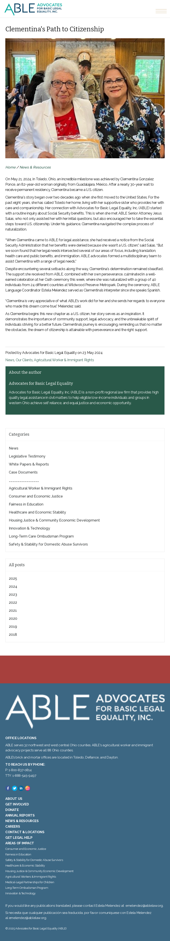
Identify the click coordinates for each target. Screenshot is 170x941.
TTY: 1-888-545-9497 (20, 776)
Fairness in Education (26, 504)
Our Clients (24, 360)
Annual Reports (20, 815)
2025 (13, 578)
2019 (13, 626)
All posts (17, 564)
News (9, 360)
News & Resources (35, 167)
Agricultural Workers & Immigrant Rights (30, 876)
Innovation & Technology (29, 528)
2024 (13, 586)
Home (10, 167)
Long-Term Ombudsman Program (26, 887)
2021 (13, 610)
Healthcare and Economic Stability (37, 512)
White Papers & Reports (29, 464)
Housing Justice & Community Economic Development (54, 520)
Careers (12, 827)
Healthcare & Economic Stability (25, 865)
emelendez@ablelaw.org (144, 906)
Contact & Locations (24, 832)
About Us (13, 799)
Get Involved (17, 804)
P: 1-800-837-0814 (18, 770)
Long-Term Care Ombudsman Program (41, 536)
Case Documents (23, 472)
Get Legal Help (18, 838)
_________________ (24, 480)
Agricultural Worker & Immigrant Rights (64, 360)
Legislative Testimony (27, 456)
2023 (13, 594)
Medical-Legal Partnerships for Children (29, 882)
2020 (13, 618)
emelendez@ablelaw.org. (28, 918)
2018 (13, 634)
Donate (12, 810)
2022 (13, 602)
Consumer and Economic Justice (36, 496)
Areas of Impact (19, 843)
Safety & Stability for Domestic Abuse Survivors (48, 544)
